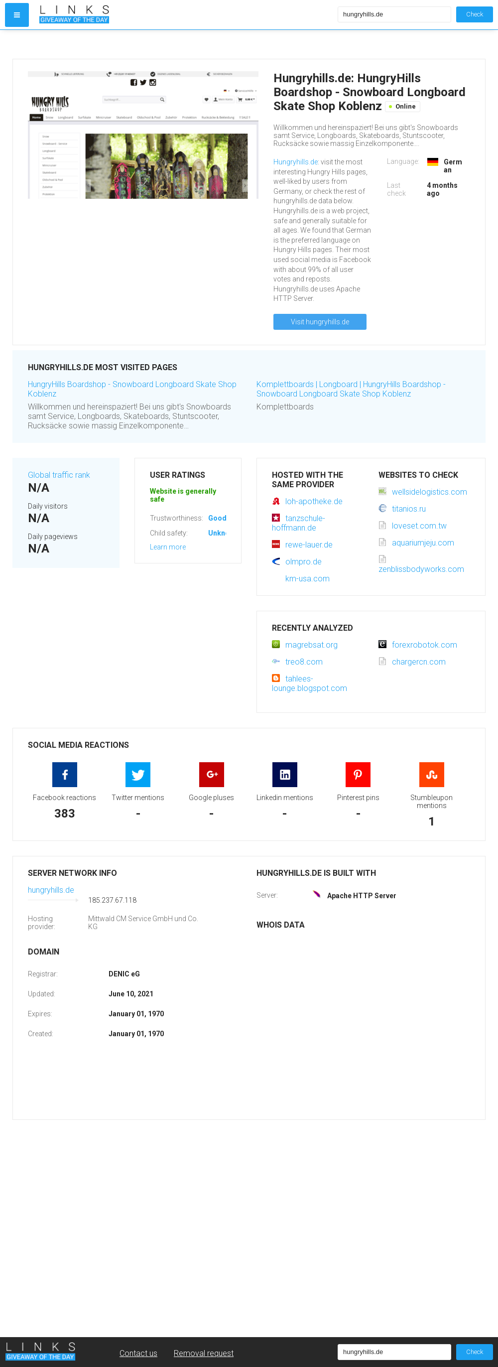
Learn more (168, 547)
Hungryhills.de (295, 162)
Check (474, 14)
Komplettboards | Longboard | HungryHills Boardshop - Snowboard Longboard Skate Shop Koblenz (351, 389)
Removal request (204, 1353)
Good (217, 518)
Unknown (223, 533)
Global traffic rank (59, 475)
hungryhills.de (51, 890)
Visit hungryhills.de (320, 322)
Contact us (138, 1353)
